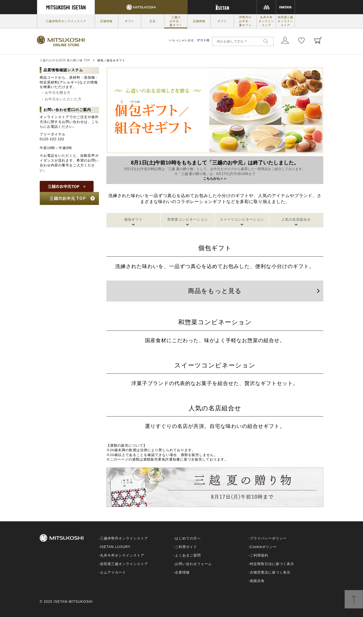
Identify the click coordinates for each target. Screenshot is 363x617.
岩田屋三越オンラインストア (285, 21)
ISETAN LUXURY (115, 547)
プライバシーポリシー (268, 538)
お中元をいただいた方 (63, 99)
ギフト (129, 21)
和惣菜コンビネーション (187, 219)
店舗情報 (106, 21)
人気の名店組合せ (296, 219)
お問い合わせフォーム (193, 564)
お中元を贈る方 (58, 93)
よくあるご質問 (188, 555)
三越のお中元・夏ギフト (176, 21)
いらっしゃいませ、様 (189, 40)
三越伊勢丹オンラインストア (66, 21)
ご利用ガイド (186, 547)
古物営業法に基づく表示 (270, 572)
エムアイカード (113, 572)
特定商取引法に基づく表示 (272, 564)
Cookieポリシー (263, 547)
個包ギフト (133, 219)
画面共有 (257, 581)
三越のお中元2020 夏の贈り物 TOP (65, 60)
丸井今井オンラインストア (266, 21)
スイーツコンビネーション (242, 219)
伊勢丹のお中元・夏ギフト (245, 21)
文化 (152, 21)
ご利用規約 (259, 555)
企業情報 (182, 572)
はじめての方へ (188, 538)
